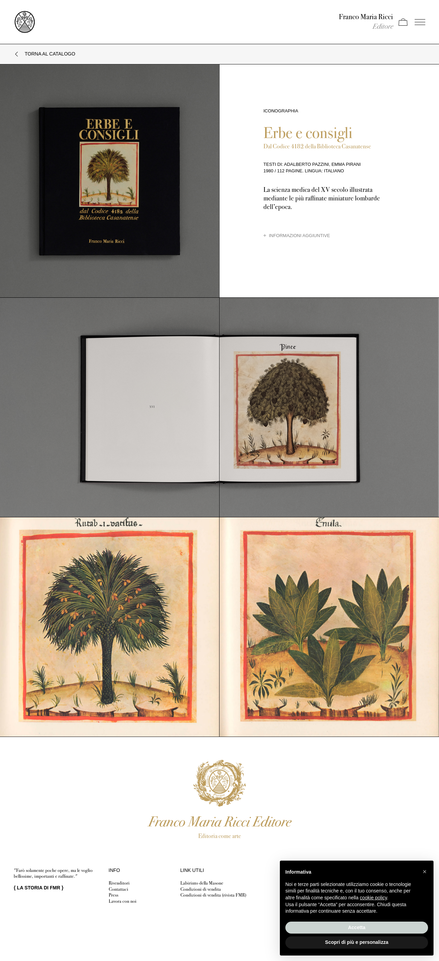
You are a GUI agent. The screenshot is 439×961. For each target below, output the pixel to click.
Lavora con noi (123, 901)
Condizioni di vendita (200, 889)
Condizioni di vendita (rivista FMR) (213, 895)
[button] (424, 871)
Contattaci (118, 889)
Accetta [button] (357, 927)
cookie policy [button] (373, 897)
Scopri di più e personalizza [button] (356, 942)
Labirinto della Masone (201, 883)
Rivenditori (119, 883)
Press (113, 895)
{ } (38, 887)
